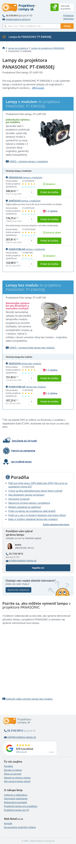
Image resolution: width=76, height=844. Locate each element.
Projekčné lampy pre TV (16, 809)
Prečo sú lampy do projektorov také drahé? (32, 511)
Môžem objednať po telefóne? (24, 507)
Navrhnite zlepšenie (18, 589)
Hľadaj (67, 26)
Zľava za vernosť (12, 773)
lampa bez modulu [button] (23, 363)
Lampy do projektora (18, 48)
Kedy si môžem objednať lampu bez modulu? (33, 519)
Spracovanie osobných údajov (20, 827)
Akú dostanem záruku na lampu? (26, 494)
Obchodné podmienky (16, 798)
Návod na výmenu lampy (17, 777)
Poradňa (8, 766)
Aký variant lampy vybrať (17, 781)
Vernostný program (19, 498)
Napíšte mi (38, 567)
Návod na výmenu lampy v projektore (29, 502)
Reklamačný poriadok (15, 802)
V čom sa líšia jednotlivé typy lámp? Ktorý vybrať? (35, 490)
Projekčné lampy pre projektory (20, 806)
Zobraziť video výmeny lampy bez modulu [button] (27, 698)
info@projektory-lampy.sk (16, 19)
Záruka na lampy (13, 769)
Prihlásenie (68, 15)
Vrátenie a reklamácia (15, 794)
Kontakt (8, 823)
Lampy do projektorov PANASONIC (48, 48)
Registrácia (68, 18)
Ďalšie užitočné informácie (56, 524)
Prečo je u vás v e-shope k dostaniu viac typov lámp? (37, 515)
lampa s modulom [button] (24, 177)
